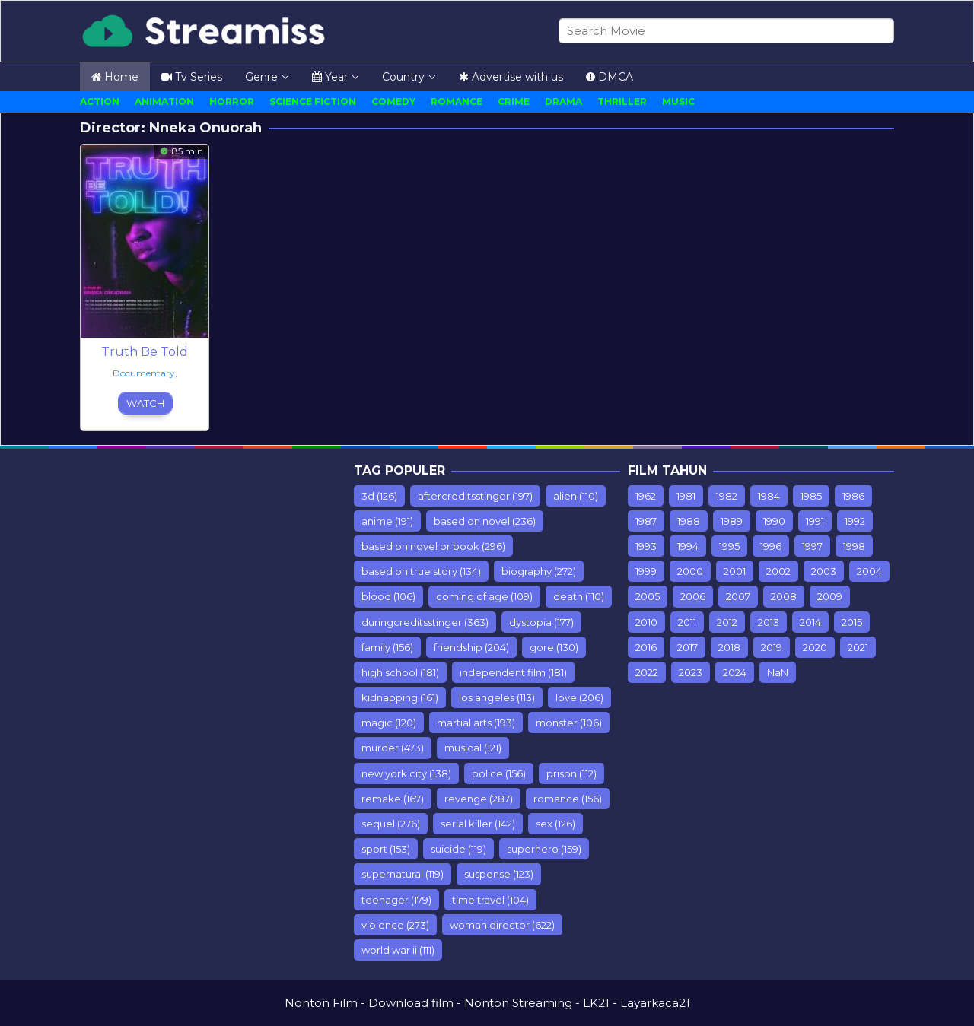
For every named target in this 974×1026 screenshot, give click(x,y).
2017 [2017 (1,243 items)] (687, 647)
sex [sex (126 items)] (555, 824)
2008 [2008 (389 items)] (784, 596)
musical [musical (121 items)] (472, 748)
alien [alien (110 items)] (575, 496)
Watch (145, 403)
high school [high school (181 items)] (400, 672)
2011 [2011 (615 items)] (687, 622)
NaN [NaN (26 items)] (777, 672)
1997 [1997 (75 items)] (812, 546)
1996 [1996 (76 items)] (770, 546)
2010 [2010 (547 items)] (646, 622)
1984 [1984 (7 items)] (769, 496)
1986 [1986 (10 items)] (853, 496)
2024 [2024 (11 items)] (734, 672)
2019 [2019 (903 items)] (771, 647)
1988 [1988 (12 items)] (688, 521)
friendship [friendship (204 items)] (471, 647)
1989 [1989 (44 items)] (732, 521)
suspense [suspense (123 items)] (498, 874)
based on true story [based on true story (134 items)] (421, 571)
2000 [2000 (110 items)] (690, 571)
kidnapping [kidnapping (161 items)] (399, 697)
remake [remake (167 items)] (392, 799)
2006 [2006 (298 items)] (692, 596)
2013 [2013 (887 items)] (768, 622)
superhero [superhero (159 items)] (544, 849)
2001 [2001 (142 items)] (735, 571)
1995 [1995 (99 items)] (729, 546)
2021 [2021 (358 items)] (858, 647)
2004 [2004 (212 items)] (869, 571)
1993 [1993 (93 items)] (646, 546)
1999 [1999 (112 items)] (646, 571)
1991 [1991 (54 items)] (815, 521)
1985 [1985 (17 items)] (811, 496)
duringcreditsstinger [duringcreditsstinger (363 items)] (425, 622)
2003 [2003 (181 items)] (823, 571)
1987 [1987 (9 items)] (646, 521)
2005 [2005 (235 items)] (647, 596)
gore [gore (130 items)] (554, 647)
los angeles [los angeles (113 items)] (497, 697)
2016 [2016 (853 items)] (646, 647)
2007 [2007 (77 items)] (738, 596)
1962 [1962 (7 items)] (645, 496)
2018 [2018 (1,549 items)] (729, 647)
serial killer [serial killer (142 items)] (478, 824)
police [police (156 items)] (499, 773)
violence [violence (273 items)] (395, 925)
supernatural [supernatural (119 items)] (402, 874)
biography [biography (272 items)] (538, 571)
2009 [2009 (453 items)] (829, 596)
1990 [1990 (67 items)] (774, 521)
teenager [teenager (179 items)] (396, 900)
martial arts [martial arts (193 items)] (476, 722)
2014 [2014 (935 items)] (810, 622)
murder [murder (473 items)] (392, 748)
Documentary (144, 373)
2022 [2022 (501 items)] (646, 672)
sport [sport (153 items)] (385, 849)
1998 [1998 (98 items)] (854, 546)
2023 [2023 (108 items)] (690, 672)
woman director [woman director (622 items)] (502, 925)
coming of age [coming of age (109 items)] (484, 596)
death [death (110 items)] (578, 596)
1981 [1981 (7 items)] (685, 496)
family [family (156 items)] (387, 647)
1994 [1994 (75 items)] (688, 546)
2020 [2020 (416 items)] (815, 647)
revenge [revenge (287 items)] (478, 799)
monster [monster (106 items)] (569, 722)
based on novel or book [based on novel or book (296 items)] (433, 546)
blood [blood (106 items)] (388, 596)
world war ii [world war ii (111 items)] (397, 950)
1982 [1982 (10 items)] (726, 496)
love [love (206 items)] (579, 697)
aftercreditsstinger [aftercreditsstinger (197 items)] (475, 496)
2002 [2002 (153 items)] (778, 571)
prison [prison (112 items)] (571, 773)
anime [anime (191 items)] (387, 521)
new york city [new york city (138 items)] (406, 773)
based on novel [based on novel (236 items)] (485, 521)
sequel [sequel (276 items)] (390, 824)
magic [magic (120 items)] (388, 722)
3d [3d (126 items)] (379, 496)
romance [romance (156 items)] (567, 799)
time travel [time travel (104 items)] (490, 900)
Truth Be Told (144, 352)
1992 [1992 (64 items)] (855, 521)
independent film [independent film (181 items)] (513, 672)
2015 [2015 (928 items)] (852, 622)
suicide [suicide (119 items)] (458, 849)
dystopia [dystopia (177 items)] (541, 622)
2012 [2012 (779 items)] (727, 622)
